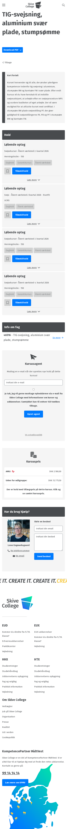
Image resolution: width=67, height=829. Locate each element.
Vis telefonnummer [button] (20, 550)
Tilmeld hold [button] (21, 171)
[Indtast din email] (48, 528)
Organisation (8, 716)
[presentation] (33, 425)
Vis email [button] (20, 556)
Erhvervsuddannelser (13, 641)
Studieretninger (10, 666)
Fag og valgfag (9, 681)
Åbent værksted (42, 162)
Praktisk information (12, 686)
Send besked (43, 556)
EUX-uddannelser (43, 632)
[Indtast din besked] (48, 542)
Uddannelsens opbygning (15, 676)
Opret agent (33, 414)
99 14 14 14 (11, 773)
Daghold (10, 162)
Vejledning (7, 651)
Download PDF (11, 50)
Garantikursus (24, 162)
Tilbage (8, 62)
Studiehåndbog (10, 671)
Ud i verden (8, 732)
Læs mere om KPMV (15, 782)
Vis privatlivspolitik (33, 435)
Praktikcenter (9, 646)
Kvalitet (6, 727)
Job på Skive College (12, 711)
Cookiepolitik (8, 737)
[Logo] (33, 5)
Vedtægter (7, 706)
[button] (14, 5)
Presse (5, 722)
